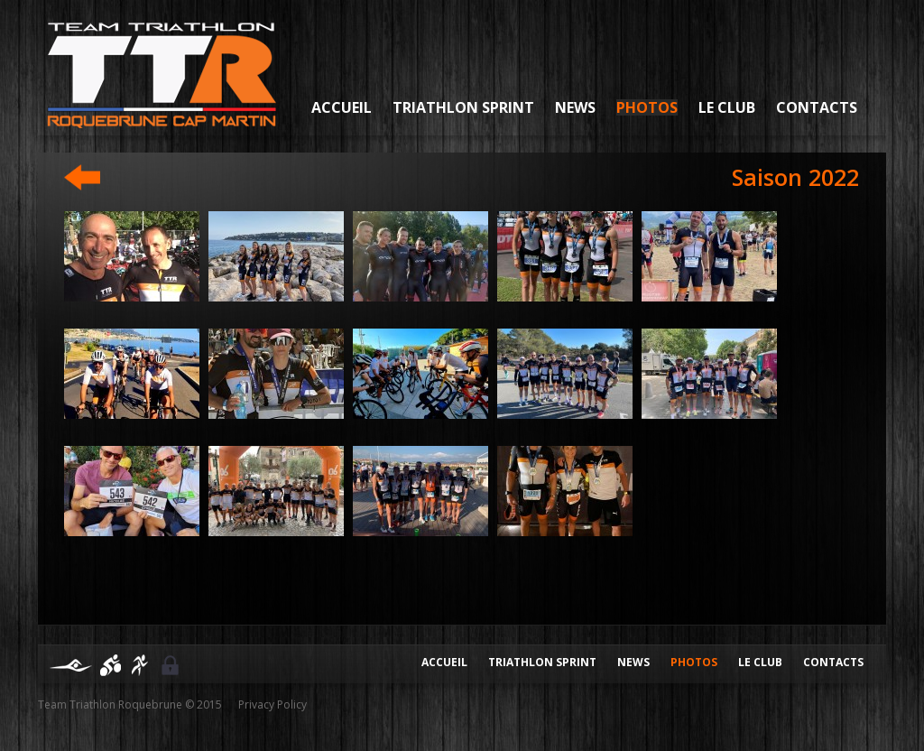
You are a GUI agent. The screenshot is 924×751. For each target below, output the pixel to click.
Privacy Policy (272, 704)
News (575, 107)
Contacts (816, 107)
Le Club (726, 107)
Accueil (341, 107)
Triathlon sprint (463, 107)
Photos (647, 107)
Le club (760, 662)
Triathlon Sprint (542, 662)
